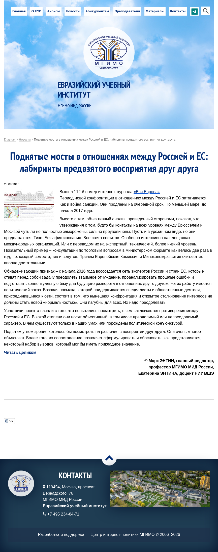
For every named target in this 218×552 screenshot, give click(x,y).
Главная (19, 11)
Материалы (155, 11)
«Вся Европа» (147, 192)
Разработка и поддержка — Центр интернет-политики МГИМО (96, 534)
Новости (73, 11)
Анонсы (53, 11)
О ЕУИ (37, 11)
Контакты (177, 11)
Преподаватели (127, 11)
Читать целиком (20, 352)
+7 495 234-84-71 (63, 514)
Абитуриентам (97, 11)
